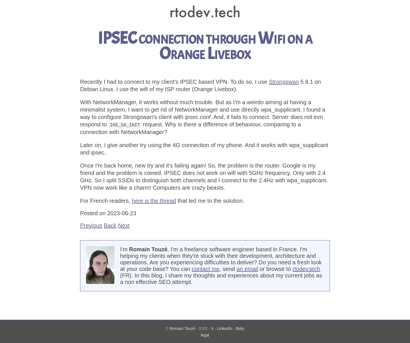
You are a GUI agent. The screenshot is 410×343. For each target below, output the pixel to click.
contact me (205, 268)
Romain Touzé (182, 328)
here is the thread (154, 200)
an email (247, 268)
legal (205, 334)
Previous (91, 225)
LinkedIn (224, 328)
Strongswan (284, 82)
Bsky (240, 328)
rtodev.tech (306, 268)
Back (110, 225)
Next (123, 225)
